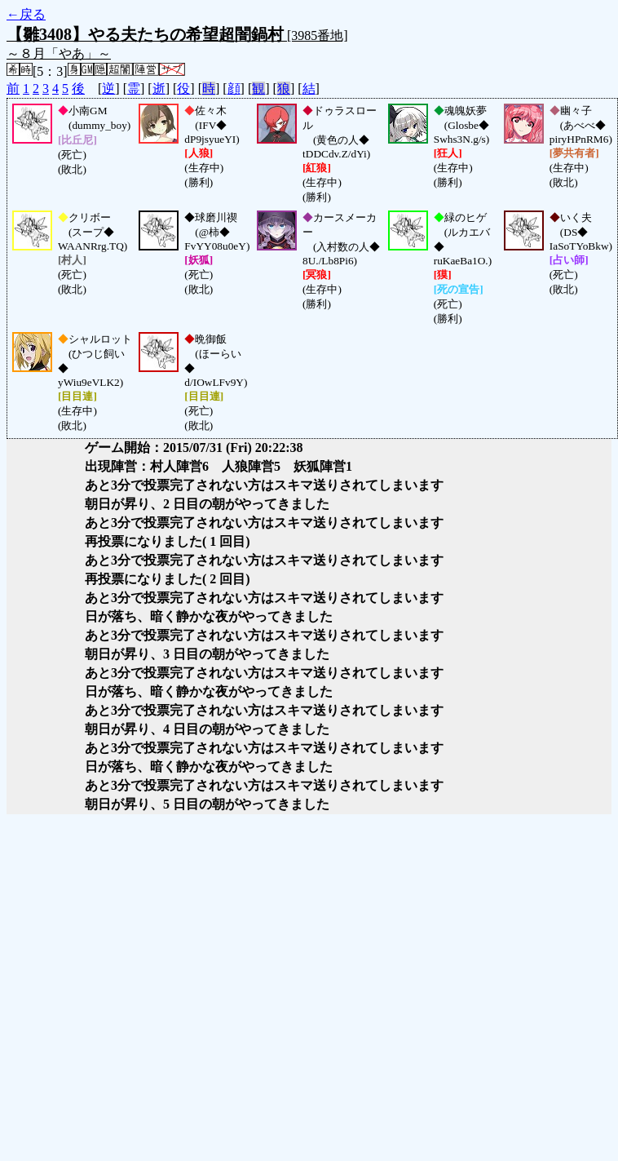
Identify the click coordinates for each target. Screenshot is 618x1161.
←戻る (26, 14)
